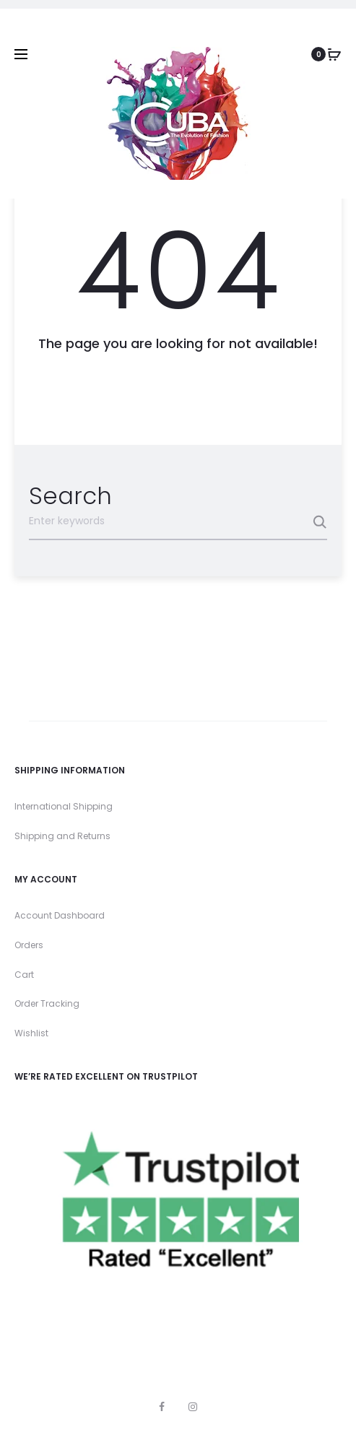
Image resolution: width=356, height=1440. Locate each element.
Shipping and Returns (62, 836)
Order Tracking (46, 1003)
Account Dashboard (59, 915)
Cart (24, 974)
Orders (28, 945)
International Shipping (63, 806)
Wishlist (31, 1033)
